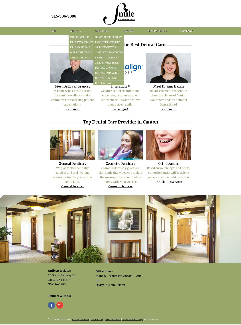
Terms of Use (97, 319)
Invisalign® (120, 109)
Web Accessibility (113, 319)
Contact (186, 30)
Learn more (72, 109)
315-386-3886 (63, 16)
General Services (72, 186)
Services (101, 30)
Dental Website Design (132, 319)
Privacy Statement (80, 319)
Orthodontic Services (168, 181)
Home (52, 30)
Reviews (128, 30)
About (74, 30)
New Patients (157, 30)
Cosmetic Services (120, 186)
